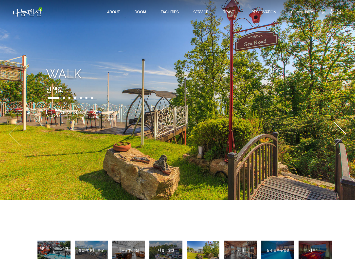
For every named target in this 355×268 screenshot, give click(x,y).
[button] (340, 134)
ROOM (140, 12)
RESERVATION (263, 12)
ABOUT (113, 12)
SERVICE (200, 12)
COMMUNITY (302, 12)
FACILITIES (169, 12)
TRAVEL (230, 12)
